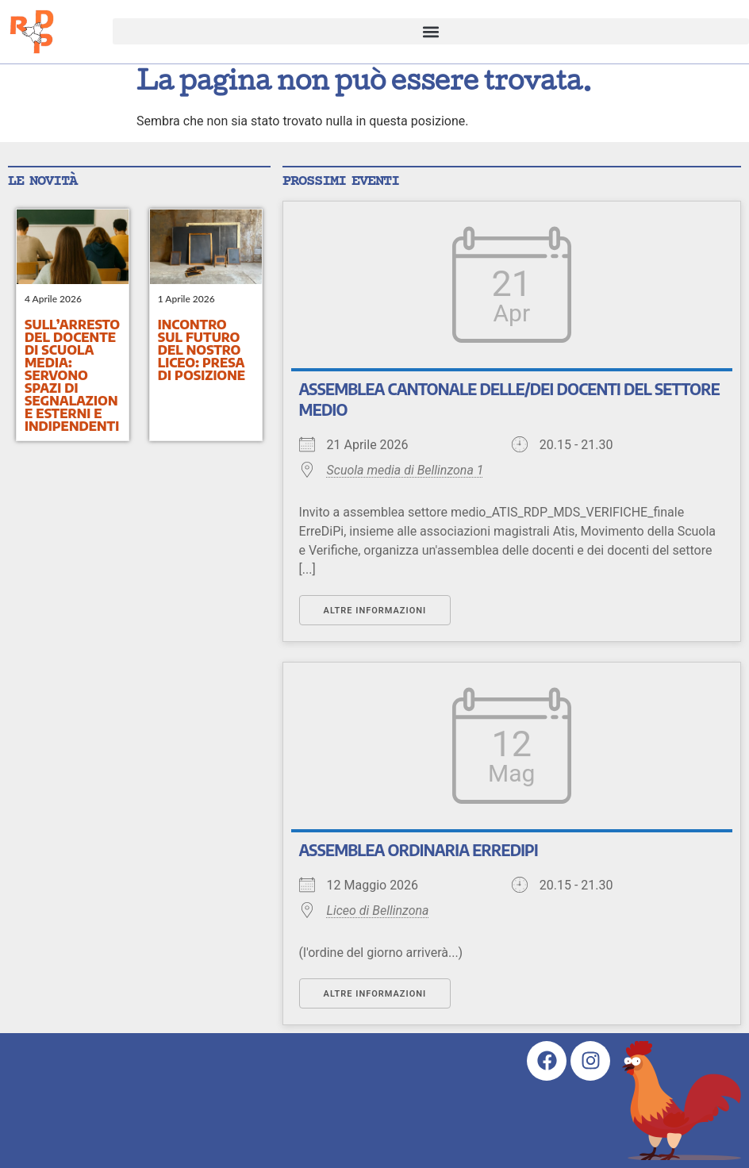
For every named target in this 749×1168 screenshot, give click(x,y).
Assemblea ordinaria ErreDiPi (418, 849)
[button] (431, 31)
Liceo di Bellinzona (378, 910)
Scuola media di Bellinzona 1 (405, 470)
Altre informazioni (375, 610)
